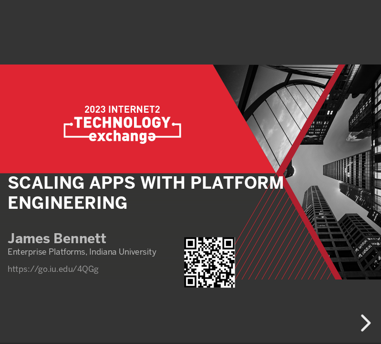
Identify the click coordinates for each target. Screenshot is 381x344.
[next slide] (364, 323)
